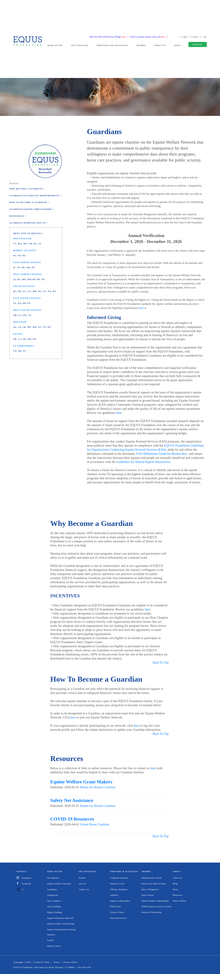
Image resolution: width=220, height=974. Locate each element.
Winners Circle (117, 883)
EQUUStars (115, 906)
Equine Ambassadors (120, 901)
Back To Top (161, 662)
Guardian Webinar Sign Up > (28, 223)
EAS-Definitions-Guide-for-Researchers (161, 453)
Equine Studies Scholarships (61, 923)
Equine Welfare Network (59, 883)
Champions (52, 895)
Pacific (18, 334)
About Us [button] (160, 45)
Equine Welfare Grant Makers (81, 781)
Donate (82, 878)
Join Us (82, 883)
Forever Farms (117, 912)
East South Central (27, 298)
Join (205, 36)
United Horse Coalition (94, 824)
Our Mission (53, 878)
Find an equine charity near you (147, 36)
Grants (50, 940)
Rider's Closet (54, 946)
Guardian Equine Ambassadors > (31, 209)
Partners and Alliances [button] (112, 45)
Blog (175, 883)
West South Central (27, 310)
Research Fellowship (151, 912)
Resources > (17, 216)
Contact (195, 36)
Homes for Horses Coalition (97, 787)
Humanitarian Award (151, 878)
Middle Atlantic (24, 250)
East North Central (27, 262)
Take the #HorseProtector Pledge (107, 36)
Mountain (19, 322)
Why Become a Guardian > (27, 189)
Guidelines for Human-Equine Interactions (143, 462)
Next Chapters (54, 901)
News (175, 889)
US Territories (23, 346)
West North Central (27, 274)
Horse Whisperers (150, 889)
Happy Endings (54, 912)
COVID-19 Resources (72, 819)
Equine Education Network (60, 918)
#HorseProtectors (118, 918)
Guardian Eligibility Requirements (34, 195)
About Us (177, 878)
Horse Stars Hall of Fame (153, 883)
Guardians (52, 889)
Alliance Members (119, 889)
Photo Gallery (179, 901)
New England (22, 238)
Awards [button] (141, 45)
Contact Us (84, 889)
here (143, 307)
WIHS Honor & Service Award (156, 906)
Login (184, 36)
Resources (178, 895)
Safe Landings (54, 906)
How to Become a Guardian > (29, 202)
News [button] (177, 45)
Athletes (114, 895)
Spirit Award (147, 895)
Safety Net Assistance (71, 800)
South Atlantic (24, 286)
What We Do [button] (54, 45)
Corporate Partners (119, 878)
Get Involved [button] (79, 45)
